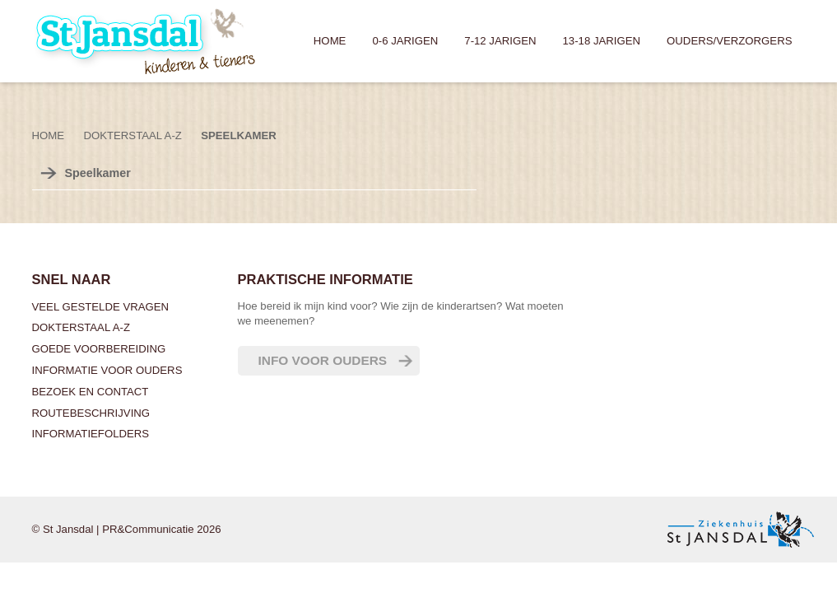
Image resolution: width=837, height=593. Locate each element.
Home (330, 41)
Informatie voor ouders (107, 370)
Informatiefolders (91, 433)
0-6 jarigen (405, 41)
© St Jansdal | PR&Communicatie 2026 (126, 529)
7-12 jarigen (500, 41)
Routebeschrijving (91, 413)
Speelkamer (239, 135)
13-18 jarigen (602, 41)
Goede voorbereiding (99, 349)
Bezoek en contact (90, 391)
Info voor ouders (323, 360)
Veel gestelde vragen (101, 307)
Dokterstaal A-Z (81, 327)
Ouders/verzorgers (729, 41)
